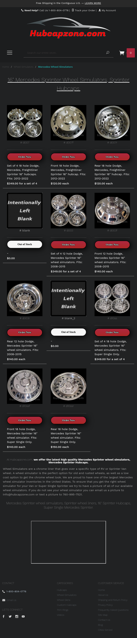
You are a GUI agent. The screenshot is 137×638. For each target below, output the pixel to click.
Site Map (103, 614)
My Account (107, 10)
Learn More (93, 3)
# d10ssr (68, 388)
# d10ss (112, 300)
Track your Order (83, 10)
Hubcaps (62, 590)
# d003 (68, 212)
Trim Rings (62, 609)
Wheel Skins (63, 599)
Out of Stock (24, 244)
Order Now (24, 156)
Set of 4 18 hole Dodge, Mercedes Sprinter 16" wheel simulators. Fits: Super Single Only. (111, 348)
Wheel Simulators (23, 66)
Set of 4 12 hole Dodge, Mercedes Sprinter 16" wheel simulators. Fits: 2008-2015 (67, 260)
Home (5, 66)
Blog (100, 624)
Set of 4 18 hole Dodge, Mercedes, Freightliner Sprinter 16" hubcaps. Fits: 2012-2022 (23, 172)
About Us (103, 594)
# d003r (24, 300)
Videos (60, 614)
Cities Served (105, 629)
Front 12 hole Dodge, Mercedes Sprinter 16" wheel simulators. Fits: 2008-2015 (110, 260)
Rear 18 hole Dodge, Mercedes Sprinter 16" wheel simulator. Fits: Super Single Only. (66, 435)
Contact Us (104, 619)
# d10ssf (24, 388)
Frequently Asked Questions (113, 609)
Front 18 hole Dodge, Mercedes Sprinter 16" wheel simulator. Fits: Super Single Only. (22, 435)
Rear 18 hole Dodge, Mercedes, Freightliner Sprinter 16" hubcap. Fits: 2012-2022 (112, 172)
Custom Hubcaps (66, 604)
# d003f (112, 212)
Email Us (11, 600)
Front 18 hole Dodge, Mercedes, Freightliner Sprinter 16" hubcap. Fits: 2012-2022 (68, 172)
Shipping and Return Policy (113, 599)
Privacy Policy (105, 604)
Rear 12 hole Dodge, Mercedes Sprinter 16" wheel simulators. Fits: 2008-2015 (23, 348)
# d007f (68, 124)
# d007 (24, 124)
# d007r (112, 124)
